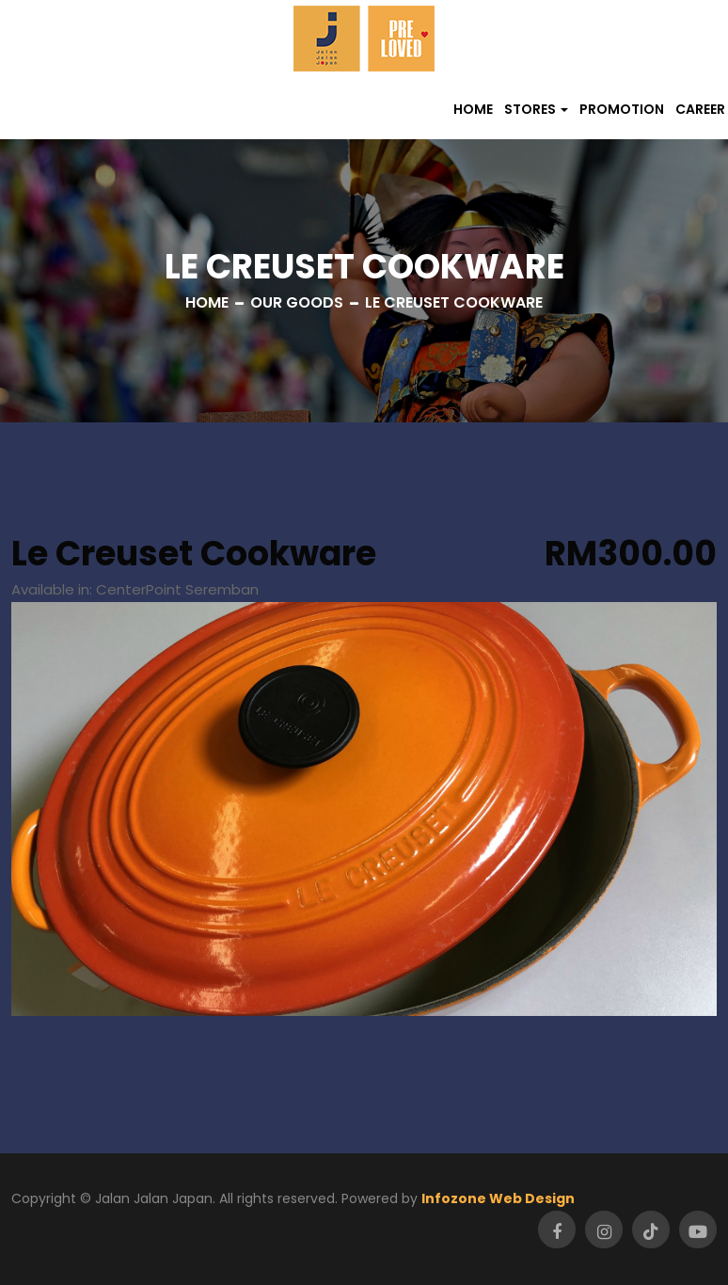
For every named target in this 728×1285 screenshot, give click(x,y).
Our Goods (296, 302)
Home (473, 109)
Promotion (621, 109)
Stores (530, 109)
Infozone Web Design (498, 1198)
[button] (536, 109)
